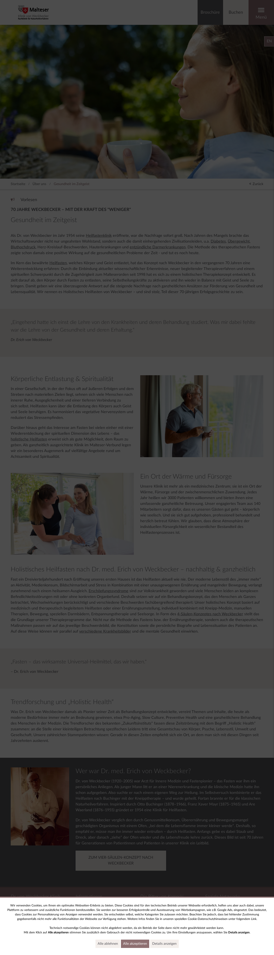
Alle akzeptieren (136, 943)
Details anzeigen (165, 943)
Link (253, 919)
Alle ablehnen (109, 943)
